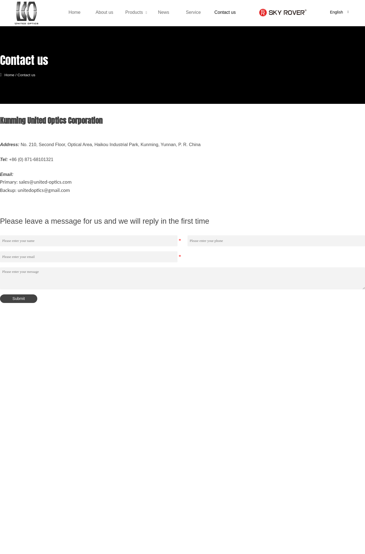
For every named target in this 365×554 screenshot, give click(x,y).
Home (12, 75)
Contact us (29, 75)
